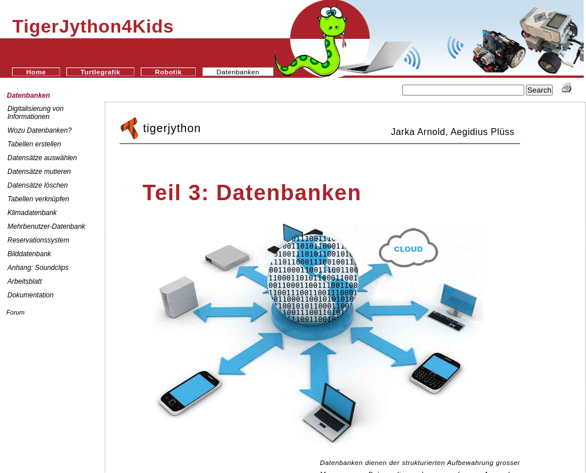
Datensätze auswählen (42, 158)
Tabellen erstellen (34, 144)
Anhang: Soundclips (38, 268)
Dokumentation (30, 295)
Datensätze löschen (37, 185)
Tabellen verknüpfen (38, 199)
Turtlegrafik (100, 71)
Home (36, 71)
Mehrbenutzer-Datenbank (46, 226)
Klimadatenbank (32, 213)
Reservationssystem (38, 240)
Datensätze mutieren (39, 172)
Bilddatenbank (29, 254)
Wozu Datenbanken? (39, 130)
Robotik (168, 71)
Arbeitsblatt (24, 281)
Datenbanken (28, 96)
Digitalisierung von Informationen (35, 113)
